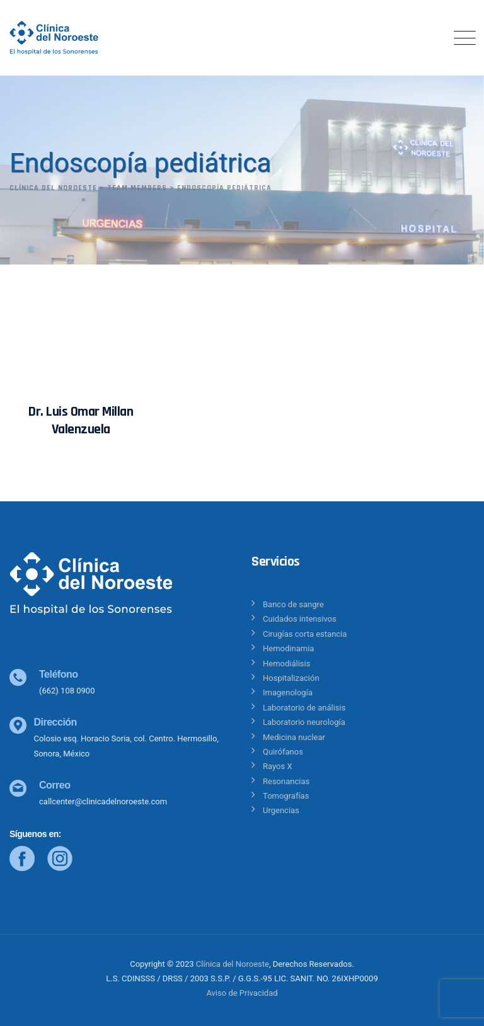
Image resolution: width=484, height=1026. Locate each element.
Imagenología (288, 692)
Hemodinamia (288, 648)
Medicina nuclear (294, 737)
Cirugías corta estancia (305, 634)
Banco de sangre (293, 604)
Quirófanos (283, 751)
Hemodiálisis (286, 663)
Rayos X (277, 766)
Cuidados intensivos (300, 619)
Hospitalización (291, 678)
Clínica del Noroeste (232, 964)
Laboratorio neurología (304, 722)
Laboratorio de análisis (304, 707)
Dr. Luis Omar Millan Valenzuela (80, 420)
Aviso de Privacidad (241, 993)
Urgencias (281, 810)
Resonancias (286, 781)
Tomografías (286, 796)
